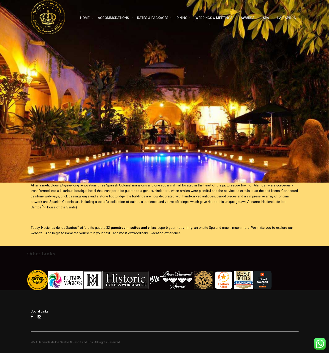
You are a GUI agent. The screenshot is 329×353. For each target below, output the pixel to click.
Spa (212, 228)
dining (187, 228)
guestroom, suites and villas (133, 228)
